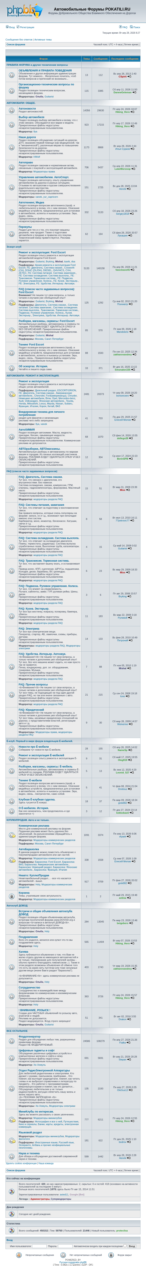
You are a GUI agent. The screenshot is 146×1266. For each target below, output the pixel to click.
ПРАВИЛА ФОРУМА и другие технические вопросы (37, 65)
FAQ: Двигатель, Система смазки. (41, 477)
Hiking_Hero (122, 112)
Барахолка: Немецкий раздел (35, 867)
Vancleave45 (122, 270)
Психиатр (122, 304)
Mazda (50, 403)
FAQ (123, 27)
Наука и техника (29, 1153)
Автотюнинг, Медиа (31, 202)
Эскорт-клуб (14, 246)
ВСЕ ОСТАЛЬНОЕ (17, 1031)
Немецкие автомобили (31, 398)
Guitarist (49, 96)
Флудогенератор (29, 1036)
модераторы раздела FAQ (48, 499)
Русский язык (66, 1142)
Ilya (35, 131)
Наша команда (46, 1163)
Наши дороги (27, 137)
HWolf (36, 156)
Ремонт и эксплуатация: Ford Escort (42, 252)
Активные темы (43, 39)
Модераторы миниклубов (47, 1118)
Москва (39, 339)
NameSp (123, 750)
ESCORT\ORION (66, 390)
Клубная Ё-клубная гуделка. (37, 799)
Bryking (50, 261)
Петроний (122, 640)
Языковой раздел (30, 1132)
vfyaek (122, 836)
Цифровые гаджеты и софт (37, 1050)
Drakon (122, 1019)
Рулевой (122, 617)
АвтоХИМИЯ (27, 429)
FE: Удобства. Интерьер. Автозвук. (55, 283)
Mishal (59, 261)
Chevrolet (39, 395)
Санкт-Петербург (54, 339)
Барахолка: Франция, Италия (50, 869)
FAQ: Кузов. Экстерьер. (34, 608)
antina (122, 898)
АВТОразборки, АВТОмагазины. (39, 448)
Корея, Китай (47, 406)
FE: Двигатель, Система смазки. (45, 267)
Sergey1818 (122, 213)
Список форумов (16, 44)
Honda (22, 403)
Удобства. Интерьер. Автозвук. (63, 315)
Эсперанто (25, 1145)
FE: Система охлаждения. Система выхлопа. (44, 275)
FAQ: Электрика (29, 628)
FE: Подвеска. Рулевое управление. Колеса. (46, 279)
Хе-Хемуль (39, 1064)
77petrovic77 (123, 520)
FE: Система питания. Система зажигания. (52, 273)
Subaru (68, 403)
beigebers (122, 923)
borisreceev (122, 395)
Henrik (122, 189)
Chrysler (72, 395)
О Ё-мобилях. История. (34, 808)
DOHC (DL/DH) (33, 270)
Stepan (122, 1059)
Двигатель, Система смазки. (50, 304)
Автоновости (27, 108)
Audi (21, 401)
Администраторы (39, 1199)
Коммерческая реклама (34, 825)
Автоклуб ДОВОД (17, 905)
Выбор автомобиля (31, 117)
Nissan (59, 403)
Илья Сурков (122, 149)
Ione (122, 696)
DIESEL (47, 270)
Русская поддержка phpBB (72, 1262)
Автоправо (26, 162)
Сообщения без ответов (18, 39)
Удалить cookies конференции (21, 1163)
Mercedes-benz (66, 398)
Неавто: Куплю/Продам (34, 875)
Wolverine (122, 724)
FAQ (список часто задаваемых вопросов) (32, 471)
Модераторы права (44, 171)
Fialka (122, 1042)
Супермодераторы (61, 1199)
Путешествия (70, 1121)
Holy (37, 884)
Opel (54, 398)
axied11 (64, 1194)
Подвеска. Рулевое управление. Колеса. (41, 312)
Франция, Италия (28, 406)
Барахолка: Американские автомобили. (47, 864)
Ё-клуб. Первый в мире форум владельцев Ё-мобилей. (40, 741)
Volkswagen (31, 401)
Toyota (69, 401)
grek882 (122, 803)
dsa (73, 261)
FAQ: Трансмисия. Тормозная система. (44, 560)
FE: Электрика (27, 283)
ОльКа (39, 96)
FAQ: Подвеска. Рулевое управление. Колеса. (48, 586)
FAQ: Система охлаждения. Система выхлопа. (49, 538)
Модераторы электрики (62, 1106)
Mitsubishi (32, 403)
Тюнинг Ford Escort (31, 344)
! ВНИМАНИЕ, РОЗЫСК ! (34, 1010)
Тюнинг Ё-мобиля (30, 780)
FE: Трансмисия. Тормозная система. (46, 277)
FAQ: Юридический (31, 709)
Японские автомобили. (52, 401)
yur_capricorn (50, 196)
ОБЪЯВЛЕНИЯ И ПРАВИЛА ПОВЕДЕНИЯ (45, 70)
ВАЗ (57, 406)
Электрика (38, 315)
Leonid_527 (122, 772)
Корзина (24, 892)
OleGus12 (122, 1090)
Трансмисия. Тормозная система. (59, 310)
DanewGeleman (123, 92)
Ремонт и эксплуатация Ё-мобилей (41, 755)
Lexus (42, 403)
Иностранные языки (46, 1142)
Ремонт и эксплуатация (34, 381)
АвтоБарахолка (29, 849)
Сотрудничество (29, 987)
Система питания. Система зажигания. (48, 306)
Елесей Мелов (122, 419)
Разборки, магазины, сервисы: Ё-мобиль (46, 766)
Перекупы (25, 226)
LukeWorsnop (123, 169)
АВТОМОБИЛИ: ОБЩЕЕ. (21, 103)
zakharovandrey (122, 354)
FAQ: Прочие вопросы (33, 684)
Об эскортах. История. (33, 366)
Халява (23, 951)
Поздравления (28, 937)
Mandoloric (123, 332)
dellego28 (122, 438)
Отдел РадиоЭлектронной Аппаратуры (44, 1070)
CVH (68, 270)
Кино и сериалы (27, 1124)
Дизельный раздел (45, 390)
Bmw (48, 398)
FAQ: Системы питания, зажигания (41, 504)
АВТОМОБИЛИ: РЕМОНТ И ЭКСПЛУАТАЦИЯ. (33, 375)
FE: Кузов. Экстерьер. (65, 281)
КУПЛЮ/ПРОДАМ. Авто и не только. (28, 820)
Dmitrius (122, 789)
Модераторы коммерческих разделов (54, 840)
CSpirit (123, 76)
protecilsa (122, 1230)
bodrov (122, 1142)
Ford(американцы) (56, 395)
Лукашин (123, 235)
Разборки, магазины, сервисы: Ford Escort (47, 321)
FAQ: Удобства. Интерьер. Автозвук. (42, 654)
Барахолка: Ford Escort (48, 861)
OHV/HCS (58, 270)
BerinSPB (122, 458)
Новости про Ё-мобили (34, 746)
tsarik (67, 261)
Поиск (135, 27)
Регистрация (25, 27)
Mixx (122, 490)
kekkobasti (122, 812)
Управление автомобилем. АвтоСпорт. (44, 177)
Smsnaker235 (122, 369)
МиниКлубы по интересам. (36, 1111)
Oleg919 (122, 760)
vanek (38, 196)
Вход (10, 27)
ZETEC (23, 273)
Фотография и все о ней (48, 1121)
